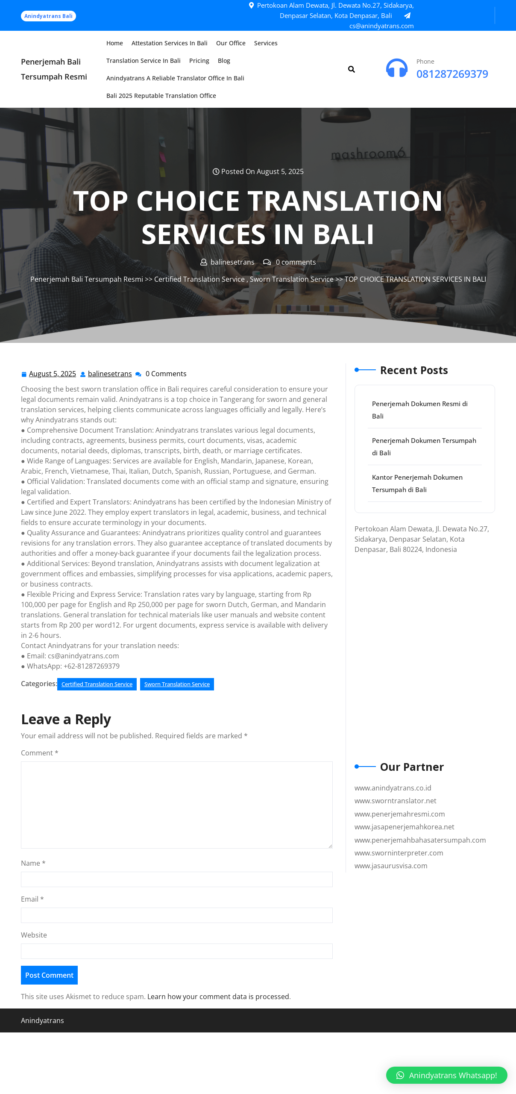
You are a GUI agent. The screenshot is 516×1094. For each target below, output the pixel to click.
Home (114, 43)
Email (32, 899)
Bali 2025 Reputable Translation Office (161, 95)
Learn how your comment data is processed (218, 996)
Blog (224, 60)
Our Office (231, 43)
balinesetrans (110, 373)
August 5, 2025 (53, 374)
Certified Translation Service (199, 279)
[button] (446, 1075)
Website (34, 935)
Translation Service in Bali (143, 60)
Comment (40, 753)
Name (33, 863)
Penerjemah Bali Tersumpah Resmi (86, 279)
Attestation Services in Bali (170, 43)
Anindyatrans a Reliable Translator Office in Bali (175, 78)
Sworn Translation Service (292, 279)
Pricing (199, 60)
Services (266, 43)
